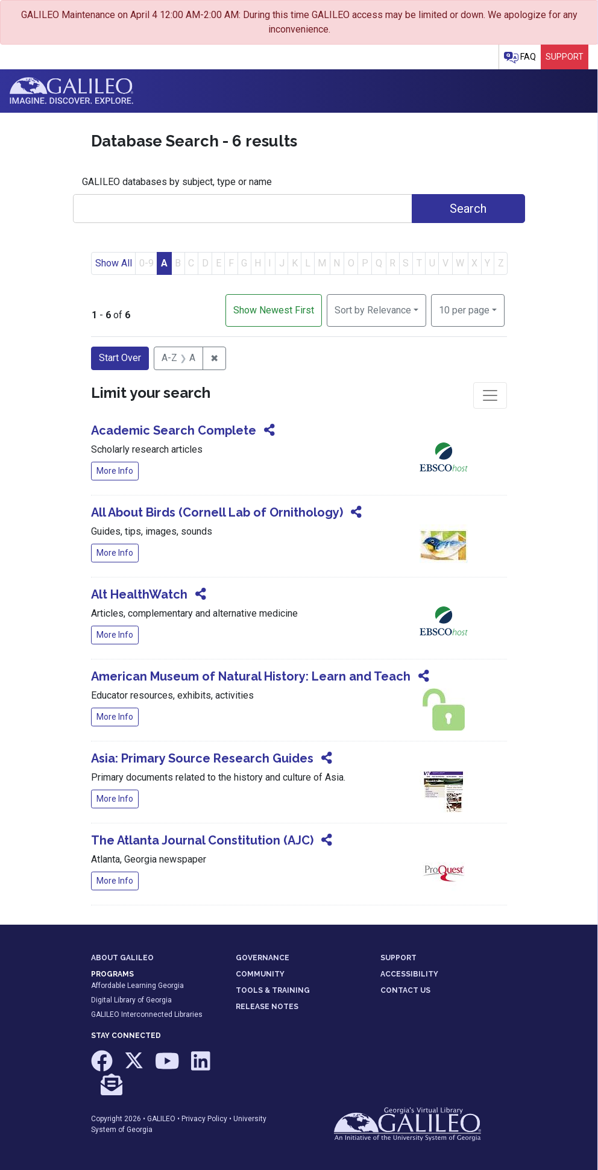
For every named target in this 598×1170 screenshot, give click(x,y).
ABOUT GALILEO (122, 958)
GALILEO (161, 1119)
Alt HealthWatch (139, 594)
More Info (114, 471)
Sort (373, 310)
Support (565, 56)
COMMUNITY (260, 974)
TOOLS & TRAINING (273, 990)
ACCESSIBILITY (409, 974)
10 (464, 309)
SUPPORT (398, 958)
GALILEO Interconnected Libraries (147, 1014)
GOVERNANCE (262, 958)
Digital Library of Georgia (131, 1000)
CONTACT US (405, 990)
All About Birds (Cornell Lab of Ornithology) (217, 512)
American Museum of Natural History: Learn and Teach (251, 676)
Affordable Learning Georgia (137, 985)
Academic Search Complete (173, 430)
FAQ (520, 57)
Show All (113, 263)
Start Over (120, 357)
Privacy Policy (204, 1119)
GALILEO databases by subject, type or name (177, 181)
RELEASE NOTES (267, 1006)
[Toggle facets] (490, 395)
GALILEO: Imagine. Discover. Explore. (71, 91)
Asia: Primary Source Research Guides (202, 758)
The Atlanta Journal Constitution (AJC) (202, 840)
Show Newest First (273, 310)
